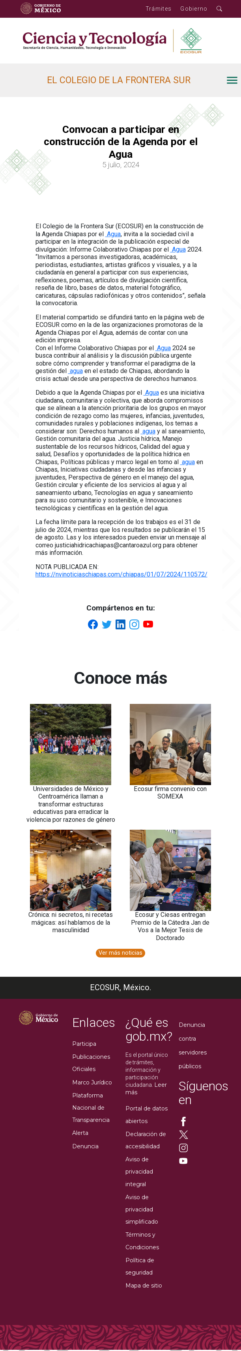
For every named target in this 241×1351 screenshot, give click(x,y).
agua (75, 371)
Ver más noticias (120, 953)
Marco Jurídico (92, 1082)
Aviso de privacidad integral (139, 1171)
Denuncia (85, 1146)
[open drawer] (142, 80)
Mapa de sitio (143, 1285)
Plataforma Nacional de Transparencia (91, 1107)
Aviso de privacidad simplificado (141, 1209)
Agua (113, 234)
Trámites (159, 9)
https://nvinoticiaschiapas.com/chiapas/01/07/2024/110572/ (121, 574)
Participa (84, 1043)
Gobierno (193, 9)
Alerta (80, 1132)
